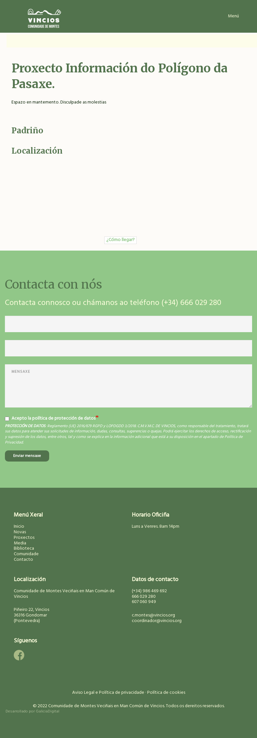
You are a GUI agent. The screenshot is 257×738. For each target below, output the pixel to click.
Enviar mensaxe (27, 456)
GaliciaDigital (47, 711)
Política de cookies (166, 692)
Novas (20, 532)
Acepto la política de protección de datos (50, 418)
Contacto (23, 559)
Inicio (19, 526)
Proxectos (24, 537)
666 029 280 (144, 596)
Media (20, 543)
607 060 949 (144, 602)
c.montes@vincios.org (153, 615)
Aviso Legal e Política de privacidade (108, 692)
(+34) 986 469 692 (149, 591)
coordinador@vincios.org (157, 621)
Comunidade (26, 554)
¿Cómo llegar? (120, 240)
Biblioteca (24, 548)
